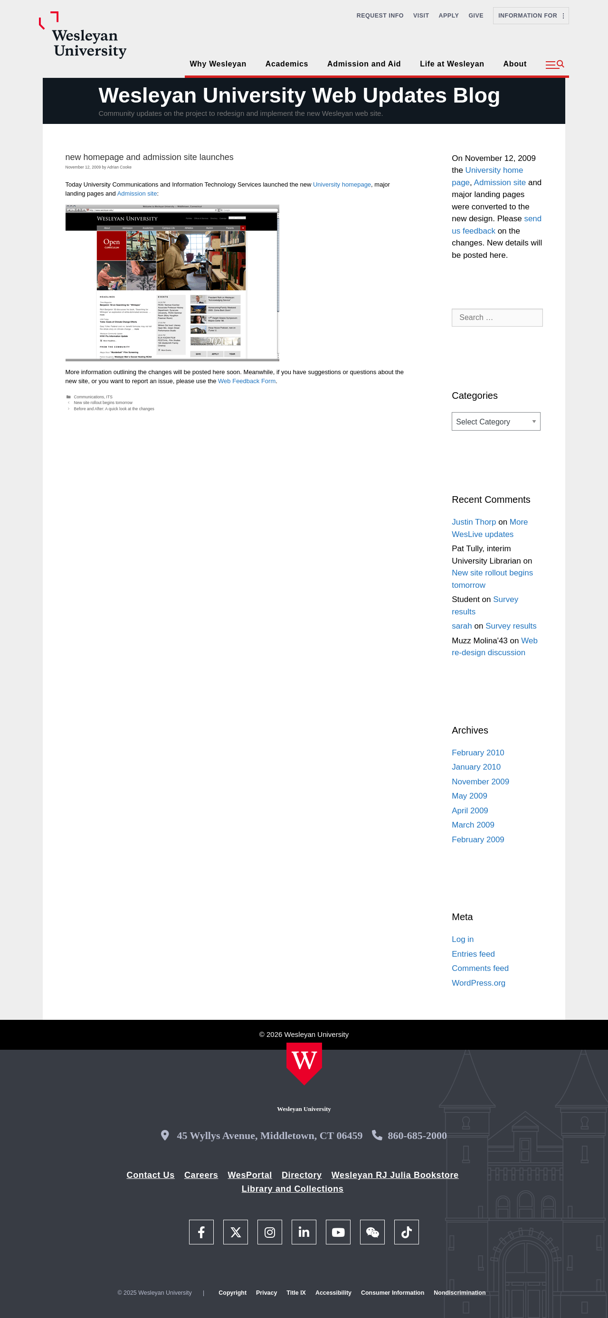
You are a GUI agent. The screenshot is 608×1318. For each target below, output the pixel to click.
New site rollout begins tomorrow (103, 402)
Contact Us (151, 1175)
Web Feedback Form (247, 381)
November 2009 (480, 781)
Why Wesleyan (218, 64)
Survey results (511, 626)
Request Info (380, 15)
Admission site (137, 193)
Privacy (266, 1293)
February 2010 (478, 752)
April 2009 (470, 810)
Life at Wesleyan (452, 64)
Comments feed (480, 968)
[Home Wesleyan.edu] (304, 1064)
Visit (421, 15)
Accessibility (333, 1293)
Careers (201, 1175)
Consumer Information (392, 1293)
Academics (287, 64)
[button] (555, 65)
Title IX (296, 1293)
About (515, 64)
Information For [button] (531, 15)
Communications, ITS (93, 397)
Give (476, 15)
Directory (302, 1175)
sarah (462, 626)
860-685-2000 (417, 1135)
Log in (463, 939)
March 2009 (473, 824)
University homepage (342, 184)
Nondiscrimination (459, 1293)
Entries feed (473, 954)
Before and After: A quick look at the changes (114, 408)
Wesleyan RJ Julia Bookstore (395, 1175)
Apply (449, 15)
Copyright (232, 1293)
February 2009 (478, 839)
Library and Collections (293, 1189)
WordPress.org (478, 983)
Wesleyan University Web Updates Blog (299, 95)
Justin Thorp (474, 522)
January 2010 (476, 767)
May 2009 (469, 795)
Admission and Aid (364, 64)
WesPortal (250, 1175)
